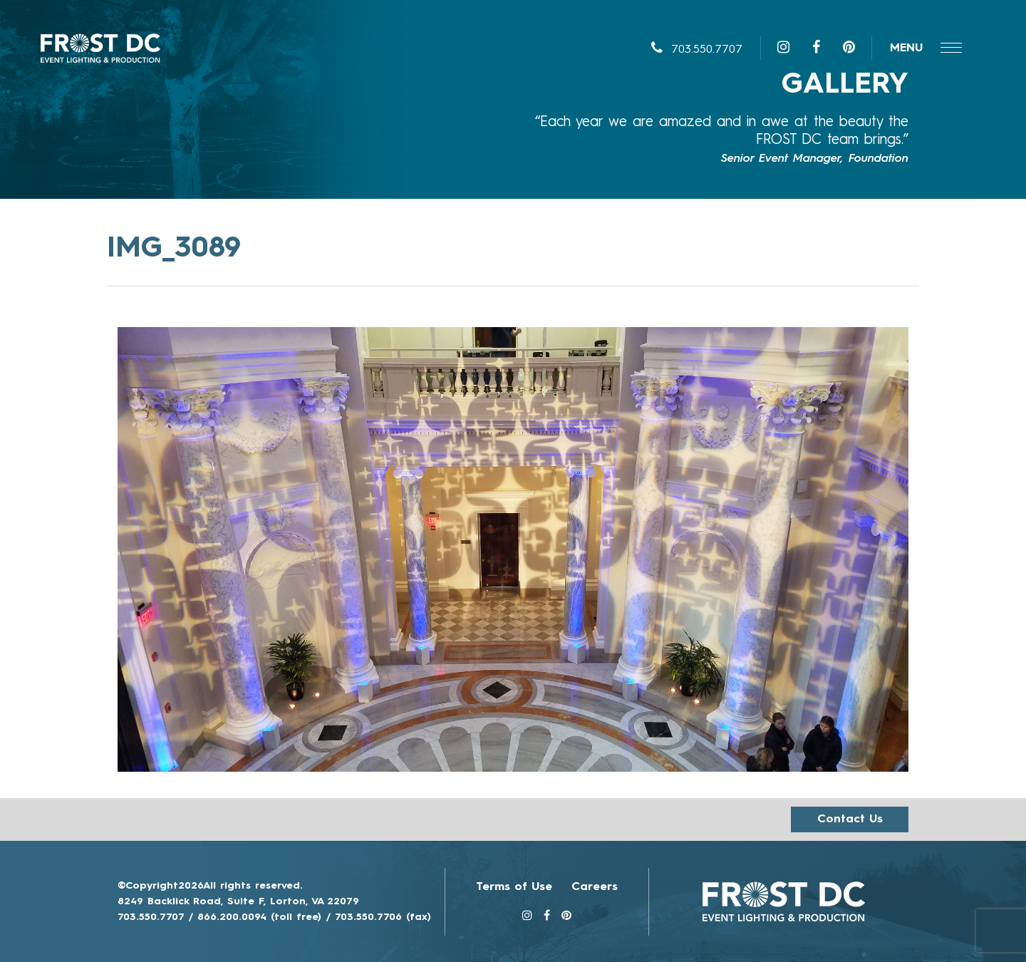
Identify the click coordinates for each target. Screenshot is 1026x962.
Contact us (850, 819)
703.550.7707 (696, 50)
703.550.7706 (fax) (383, 917)
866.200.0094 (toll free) (259, 917)
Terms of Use (514, 887)
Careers (594, 887)
